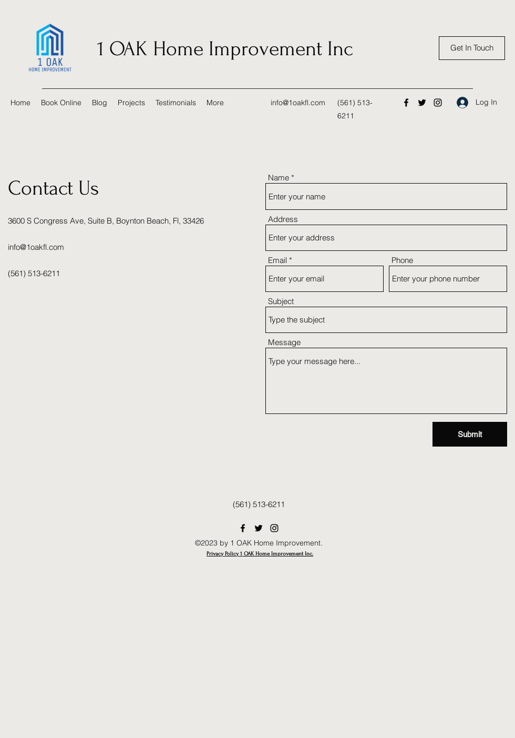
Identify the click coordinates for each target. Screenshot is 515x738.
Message (284, 342)
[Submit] (469, 434)
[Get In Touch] (472, 48)
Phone (402, 260)
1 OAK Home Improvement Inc (225, 48)
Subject (281, 301)
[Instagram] (437, 102)
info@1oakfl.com (298, 102)
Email (277, 260)
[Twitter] (422, 102)
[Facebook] (406, 102)
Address (283, 219)
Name (278, 177)
